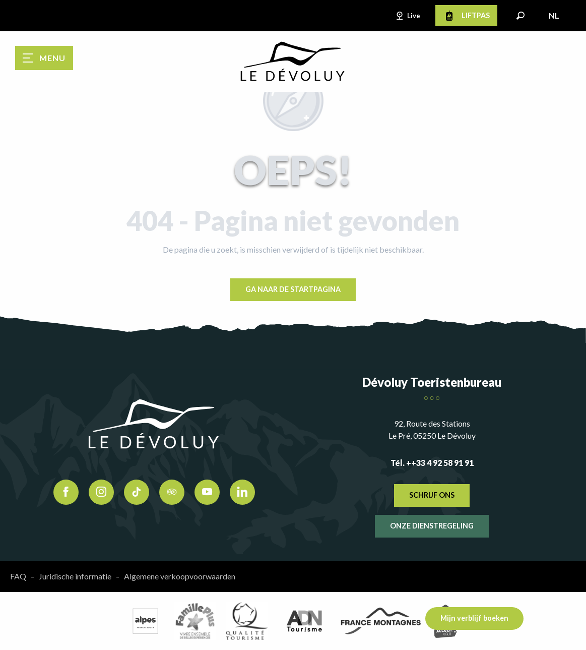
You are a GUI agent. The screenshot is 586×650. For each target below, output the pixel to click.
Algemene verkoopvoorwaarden (179, 576)
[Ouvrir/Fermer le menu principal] (44, 58)
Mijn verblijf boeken (474, 618)
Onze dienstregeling (432, 525)
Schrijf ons (431, 495)
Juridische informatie (75, 576)
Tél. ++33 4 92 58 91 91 (432, 462)
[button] (520, 16)
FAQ (18, 576)
